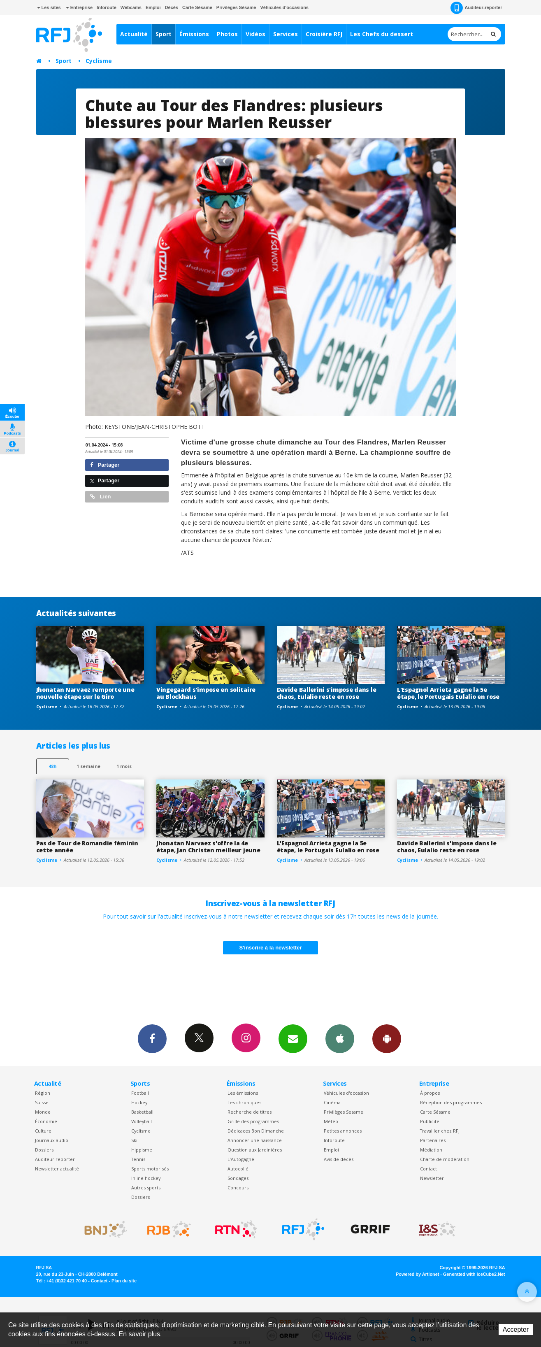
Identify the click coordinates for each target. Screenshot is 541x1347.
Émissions (194, 34)
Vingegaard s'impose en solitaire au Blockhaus (205, 693)
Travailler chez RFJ (440, 1130)
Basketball (142, 1111)
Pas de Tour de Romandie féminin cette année (87, 846)
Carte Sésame (197, 7)
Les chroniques (244, 1102)
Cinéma (332, 1102)
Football (140, 1093)
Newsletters (293, 1038)
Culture (43, 1130)
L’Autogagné (241, 1159)
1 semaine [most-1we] (88, 766)
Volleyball (141, 1121)
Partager (104, 465)
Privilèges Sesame (343, 1111)
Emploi (153, 7)
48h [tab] (52, 766)
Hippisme (141, 1149)
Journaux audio (51, 1140)
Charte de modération (444, 1159)
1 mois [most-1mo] (124, 766)
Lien (100, 496)
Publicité (429, 1121)
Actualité (134, 34)
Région (42, 1093)
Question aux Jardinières (255, 1149)
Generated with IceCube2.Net (474, 1274)
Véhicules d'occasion (346, 1093)
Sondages (238, 1178)
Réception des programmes (451, 1102)
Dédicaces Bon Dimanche (256, 1130)
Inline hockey (145, 1178)
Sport (164, 34)
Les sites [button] (49, 7)
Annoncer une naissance (255, 1140)
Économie (46, 1121)
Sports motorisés (150, 1168)
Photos (227, 34)
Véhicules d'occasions (284, 7)
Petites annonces (343, 1130)
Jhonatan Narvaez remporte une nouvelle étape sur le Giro (85, 693)
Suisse (42, 1102)
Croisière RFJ (324, 34)
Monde (43, 1111)
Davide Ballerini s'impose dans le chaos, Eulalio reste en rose (326, 693)
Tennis (138, 1159)
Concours (238, 1187)
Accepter (516, 1329)
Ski (134, 1140)
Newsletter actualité (57, 1168)
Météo (331, 1121)
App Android (386, 1038)
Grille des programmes (253, 1121)
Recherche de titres (250, 1111)
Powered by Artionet (417, 1274)
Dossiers (44, 1149)
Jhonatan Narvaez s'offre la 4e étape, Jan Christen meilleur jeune (208, 846)
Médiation (431, 1149)
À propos (430, 1093)
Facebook (152, 1038)
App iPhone (339, 1038)
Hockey (139, 1102)
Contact (428, 1168)
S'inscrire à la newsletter (270, 948)
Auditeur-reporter (476, 8)
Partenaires (433, 1140)
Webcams (131, 7)
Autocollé (238, 1168)
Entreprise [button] (79, 7)
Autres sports (145, 1187)
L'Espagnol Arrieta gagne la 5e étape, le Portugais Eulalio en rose (448, 693)
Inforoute (106, 7)
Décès (171, 7)
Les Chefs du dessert (381, 34)
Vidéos (255, 34)
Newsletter (432, 1178)
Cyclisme (99, 61)
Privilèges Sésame (236, 7)
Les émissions (243, 1093)
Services (285, 34)
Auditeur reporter (55, 1159)
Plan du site (124, 1280)
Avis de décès (338, 1159)
